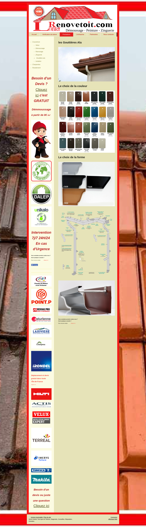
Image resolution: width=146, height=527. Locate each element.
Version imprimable (36, 517)
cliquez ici (33, 384)
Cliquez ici (41, 506)
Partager (35, 265)
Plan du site (47, 517)
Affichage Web (112, 519)
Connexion (114, 517)
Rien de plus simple (63, 323)
